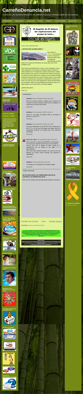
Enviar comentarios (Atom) (36, 225)
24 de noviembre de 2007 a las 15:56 (46, 139)
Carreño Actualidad (60, 21)
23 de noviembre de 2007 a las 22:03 (42, 98)
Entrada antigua (55, 221)
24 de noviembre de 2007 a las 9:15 (42, 112)
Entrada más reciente (29, 221)
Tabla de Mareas (19, 21)
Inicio (44, 221)
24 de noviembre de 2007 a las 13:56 (42, 124)
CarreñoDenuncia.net (26, 10)
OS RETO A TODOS (9, 116)
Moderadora (30, 139)
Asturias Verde (31, 21)
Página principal (7, 21)
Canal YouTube (73, 21)
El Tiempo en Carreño (71, 205)
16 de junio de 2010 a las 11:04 (41, 162)
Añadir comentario (28, 170)
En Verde (40, 21)
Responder (29, 107)
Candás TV (49, 21)
